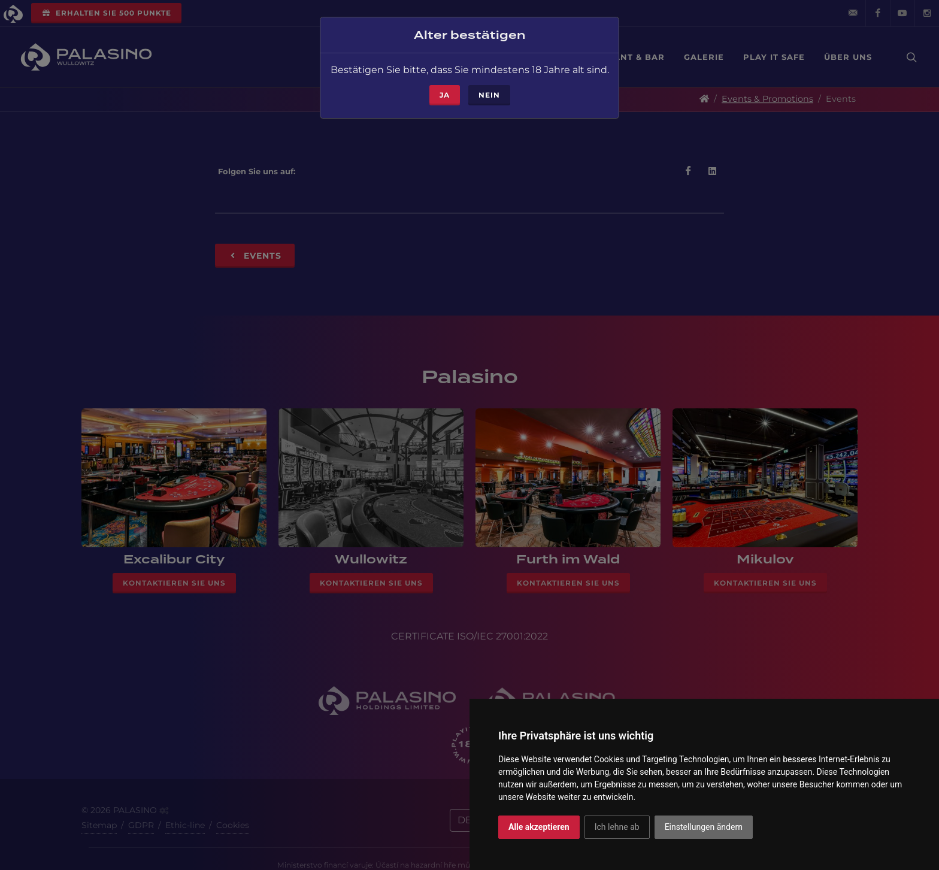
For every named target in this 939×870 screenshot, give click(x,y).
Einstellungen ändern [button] (704, 827)
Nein (489, 81)
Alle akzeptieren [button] (539, 827)
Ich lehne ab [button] (617, 827)
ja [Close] (445, 81)
